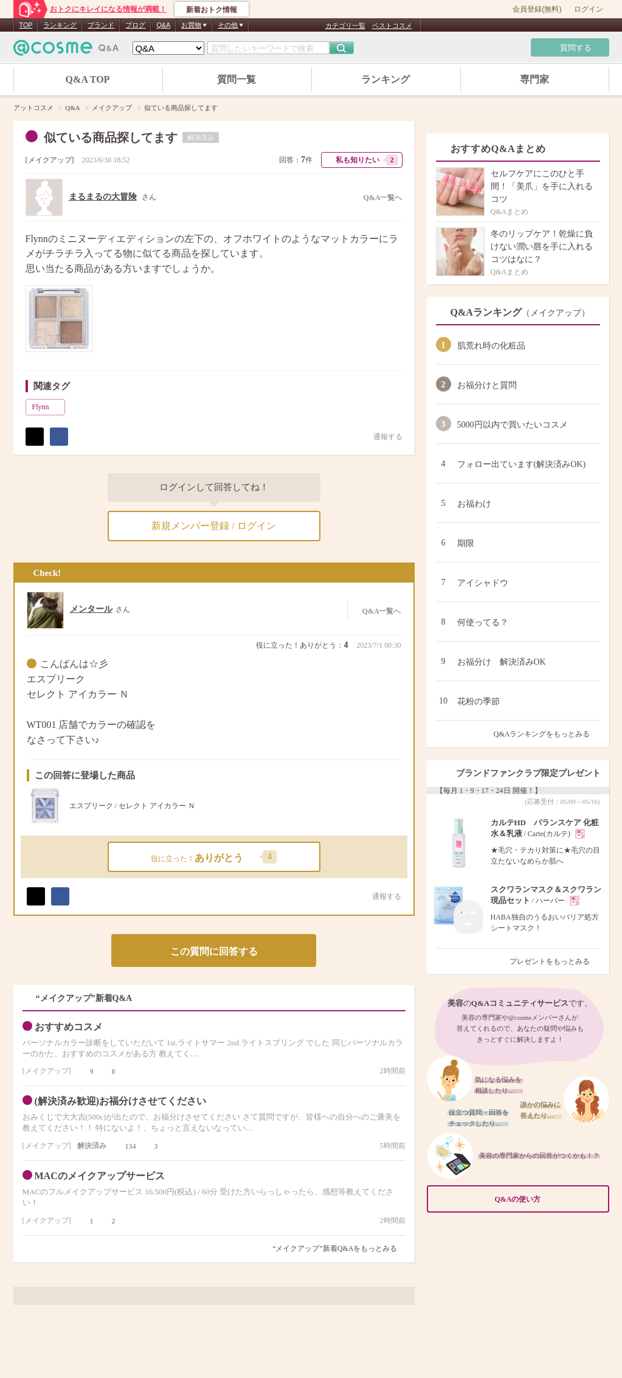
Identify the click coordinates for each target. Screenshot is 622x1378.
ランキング (60, 25)
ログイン (588, 9)
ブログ (135, 25)
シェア (59, 437)
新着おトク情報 (211, 9)
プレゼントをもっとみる (555, 961)
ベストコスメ (392, 25)
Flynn (47, 407)
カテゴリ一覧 (345, 25)
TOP (26, 25)
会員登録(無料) (537, 9)
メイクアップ (50, 160)
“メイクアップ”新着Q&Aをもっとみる (334, 1248)
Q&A (163, 25)
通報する (382, 436)
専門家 (534, 79)
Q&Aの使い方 (548, 1198)
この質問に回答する (214, 951)
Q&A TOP (88, 79)
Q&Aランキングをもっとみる (547, 734)
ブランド (101, 25)
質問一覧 (236, 79)
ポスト (35, 437)
